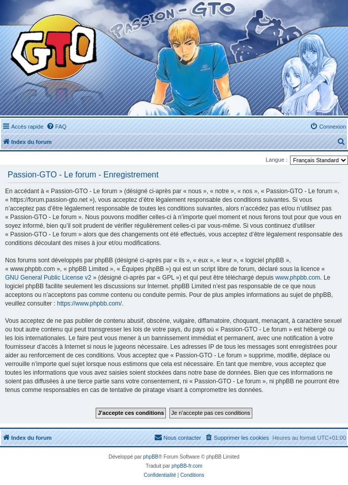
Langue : (276, 160)
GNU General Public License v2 (48, 277)
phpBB (150, 457)
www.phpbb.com (297, 277)
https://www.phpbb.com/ (89, 303)
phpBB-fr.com (186, 466)
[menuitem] (56, 126)
